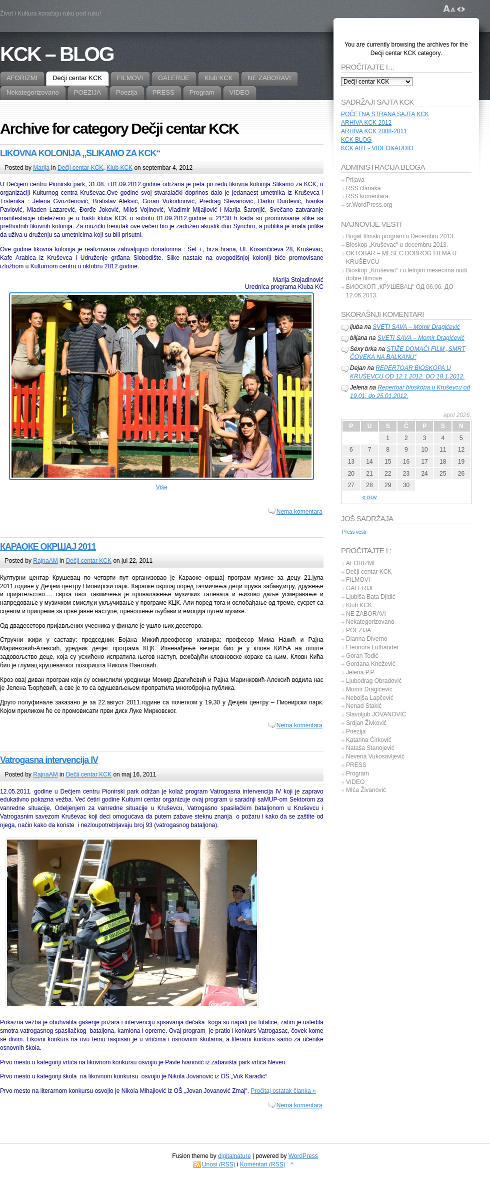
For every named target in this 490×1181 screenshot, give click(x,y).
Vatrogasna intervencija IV (49, 760)
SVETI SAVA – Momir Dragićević (416, 326)
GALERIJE (360, 588)
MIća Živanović (366, 790)
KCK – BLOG (57, 54)
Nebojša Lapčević (370, 697)
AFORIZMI (360, 563)
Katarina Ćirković (369, 739)
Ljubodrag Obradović (374, 680)
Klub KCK (119, 167)
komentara (367, 196)
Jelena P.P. (360, 672)
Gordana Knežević (371, 663)
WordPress (303, 1155)
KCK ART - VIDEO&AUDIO (377, 148)
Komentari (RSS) (263, 1164)
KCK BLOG (356, 139)
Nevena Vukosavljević (375, 756)
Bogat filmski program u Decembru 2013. (400, 236)
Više (162, 487)
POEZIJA (358, 630)
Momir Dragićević (369, 689)
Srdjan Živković (366, 722)
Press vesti (354, 532)
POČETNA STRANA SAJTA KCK (385, 114)
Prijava (355, 179)
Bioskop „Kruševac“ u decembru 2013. (397, 244)
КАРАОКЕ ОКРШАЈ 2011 (48, 547)
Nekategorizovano (370, 621)
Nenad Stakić (364, 705)
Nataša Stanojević (370, 747)
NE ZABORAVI (366, 613)
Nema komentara (299, 511)
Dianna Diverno (367, 638)
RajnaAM (45, 560)
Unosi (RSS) (219, 1164)
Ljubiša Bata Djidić (371, 596)
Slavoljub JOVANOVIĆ (376, 714)
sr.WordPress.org (369, 204)
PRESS (356, 764)
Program (357, 773)
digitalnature (234, 1155)
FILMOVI (358, 579)
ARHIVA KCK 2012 (366, 122)
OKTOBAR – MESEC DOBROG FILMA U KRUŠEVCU (401, 257)
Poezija (356, 731)
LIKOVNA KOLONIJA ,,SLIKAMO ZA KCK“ (80, 153)
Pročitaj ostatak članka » (283, 1090)
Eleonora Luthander (372, 647)
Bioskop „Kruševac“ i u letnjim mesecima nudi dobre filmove (406, 274)
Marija (41, 167)
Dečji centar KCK (80, 167)
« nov (369, 497)
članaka (363, 188)
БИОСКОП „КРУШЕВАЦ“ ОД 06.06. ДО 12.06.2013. (400, 291)
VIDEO (355, 781)
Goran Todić (362, 655)
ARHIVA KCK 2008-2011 (374, 131)
